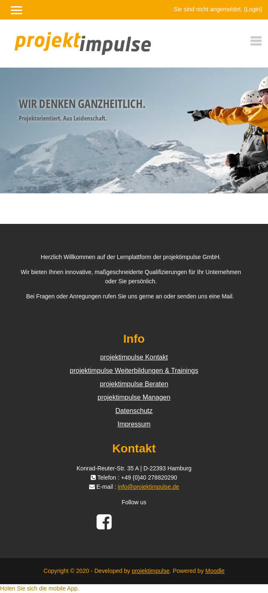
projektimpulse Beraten (134, 384)
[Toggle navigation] (256, 41)
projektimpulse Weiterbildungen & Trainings (134, 370)
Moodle (215, 570)
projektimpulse (150, 570)
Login (253, 9)
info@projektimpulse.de (148, 486)
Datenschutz (134, 410)
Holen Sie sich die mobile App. (39, 588)
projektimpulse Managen (133, 397)
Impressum (134, 424)
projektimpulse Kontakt (134, 357)
